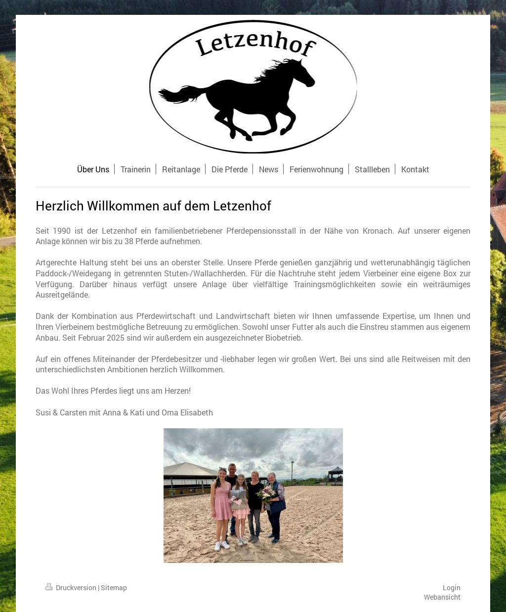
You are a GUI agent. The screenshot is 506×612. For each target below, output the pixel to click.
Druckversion (71, 587)
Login (452, 587)
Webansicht (442, 597)
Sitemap (114, 587)
